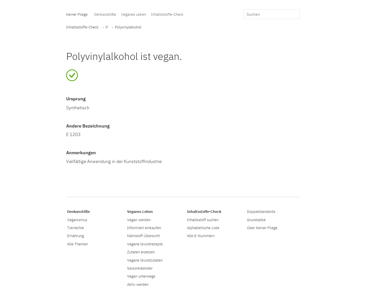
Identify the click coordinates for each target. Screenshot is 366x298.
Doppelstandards (261, 211)
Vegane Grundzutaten (145, 260)
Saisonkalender (140, 268)
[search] (271, 14)
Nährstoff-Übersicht (143, 235)
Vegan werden (139, 219)
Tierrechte (75, 227)
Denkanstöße (105, 14)
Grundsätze (256, 219)
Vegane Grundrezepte (145, 243)
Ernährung (75, 235)
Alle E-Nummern (200, 235)
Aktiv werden (138, 284)
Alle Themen (77, 243)
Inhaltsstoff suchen (202, 219)
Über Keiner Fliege (262, 227)
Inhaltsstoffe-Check (167, 14)
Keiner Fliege (77, 14)
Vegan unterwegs (141, 276)
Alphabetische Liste (203, 227)
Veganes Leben (133, 14)
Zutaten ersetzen (141, 251)
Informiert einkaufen (144, 227)
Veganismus (77, 219)
